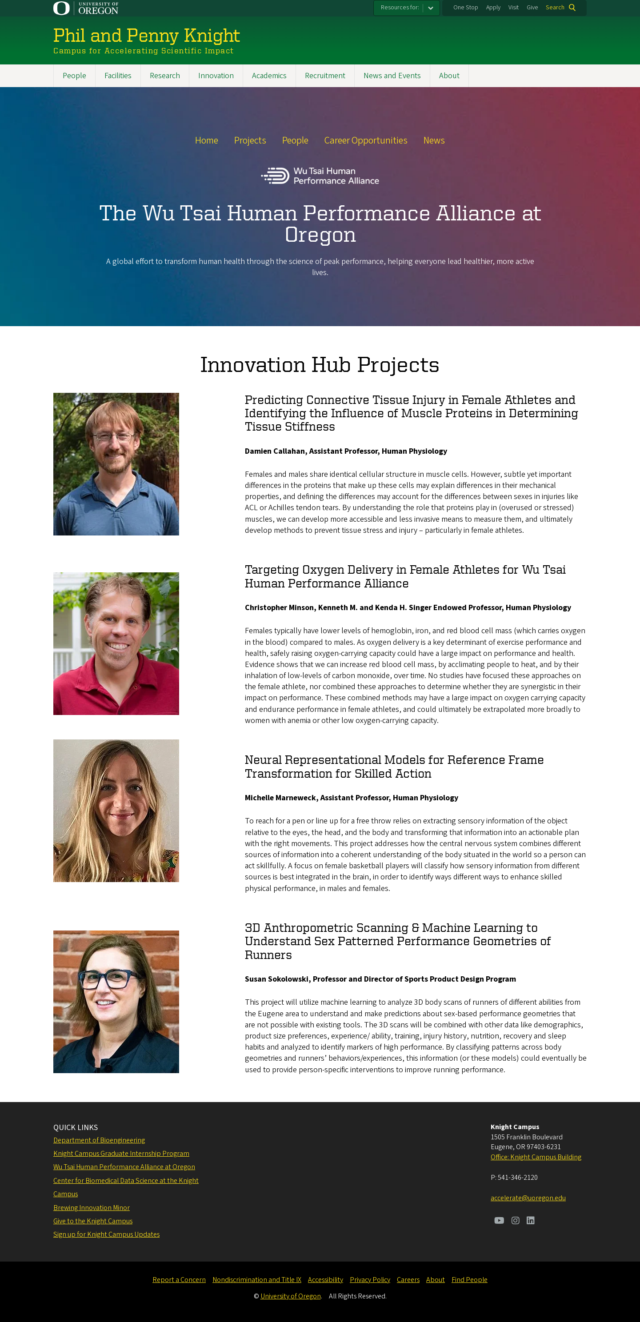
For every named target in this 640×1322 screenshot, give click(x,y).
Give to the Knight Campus (92, 1221)
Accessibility (325, 1280)
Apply (493, 7)
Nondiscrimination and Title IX (256, 1280)
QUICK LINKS (75, 1127)
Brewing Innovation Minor (91, 1208)
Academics (269, 75)
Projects (250, 141)
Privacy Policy (370, 1280)
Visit (513, 7)
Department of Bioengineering (99, 1140)
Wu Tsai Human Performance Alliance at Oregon (124, 1167)
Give (532, 7)
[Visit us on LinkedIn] (530, 1221)
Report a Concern (179, 1280)
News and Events (392, 75)
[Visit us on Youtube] (499, 1221)
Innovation (216, 75)
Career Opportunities (366, 141)
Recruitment (325, 75)
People (74, 75)
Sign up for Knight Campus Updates (106, 1234)
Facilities (118, 75)
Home (206, 141)
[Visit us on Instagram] (515, 1221)
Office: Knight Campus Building (536, 1157)
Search (555, 7)
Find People (470, 1280)
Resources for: (400, 7)
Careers (408, 1280)
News (434, 141)
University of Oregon (290, 1296)
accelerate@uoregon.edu (528, 1198)
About (449, 75)
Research (165, 75)
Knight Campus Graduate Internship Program (121, 1153)
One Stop (465, 7)
